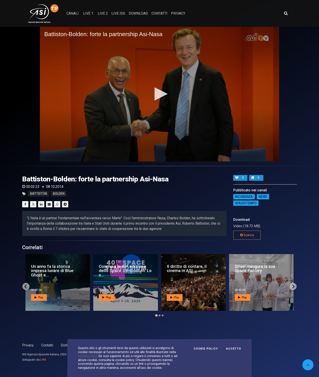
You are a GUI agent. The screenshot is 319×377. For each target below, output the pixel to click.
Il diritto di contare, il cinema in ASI (187, 268)
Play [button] (39, 297)
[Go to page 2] (159, 315)
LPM (43, 359)
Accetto (233, 348)
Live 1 (88, 13)
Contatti (47, 345)
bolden (58, 194)
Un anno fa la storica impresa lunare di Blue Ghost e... (52, 270)
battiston (38, 194)
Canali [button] (72, 13)
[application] (159, 94)
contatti (159, 13)
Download (138, 13)
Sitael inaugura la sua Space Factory (255, 268)
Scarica (247, 235)
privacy (178, 13)
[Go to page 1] (156, 315)
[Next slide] (293, 286)
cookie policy (87, 356)
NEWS (263, 196)
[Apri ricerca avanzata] (286, 13)
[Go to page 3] (162, 315)
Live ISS (118, 13)
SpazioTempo (246, 203)
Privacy (28, 345)
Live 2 (103, 13)
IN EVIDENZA (244, 196)
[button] (159, 94)
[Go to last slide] (25, 286)
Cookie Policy (206, 348)
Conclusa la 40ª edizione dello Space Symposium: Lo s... (125, 270)
